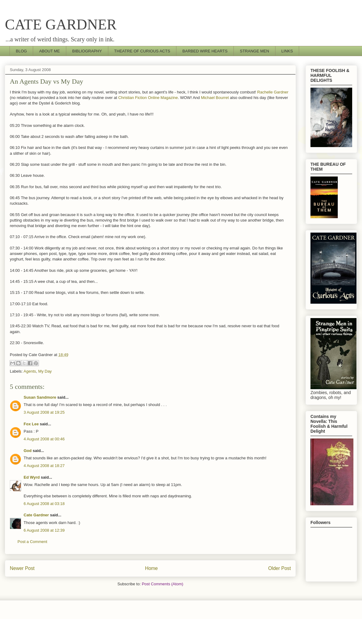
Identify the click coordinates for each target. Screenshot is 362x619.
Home (151, 568)
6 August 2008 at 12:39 (44, 530)
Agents (30, 371)
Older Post (279, 568)
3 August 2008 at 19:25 (44, 412)
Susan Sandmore (40, 397)
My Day (45, 371)
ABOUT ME (49, 51)
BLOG (21, 51)
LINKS (287, 51)
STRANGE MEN (254, 51)
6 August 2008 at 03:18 (44, 503)
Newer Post (22, 568)
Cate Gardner (36, 515)
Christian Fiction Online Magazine (148, 97)
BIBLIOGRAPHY (87, 51)
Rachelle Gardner (272, 92)
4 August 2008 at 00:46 (44, 439)
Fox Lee (31, 424)
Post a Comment (32, 541)
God (28, 450)
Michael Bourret (215, 97)
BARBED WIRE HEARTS (205, 51)
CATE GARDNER (61, 24)
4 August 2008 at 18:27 (44, 465)
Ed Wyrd (32, 477)
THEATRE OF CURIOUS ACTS (142, 51)
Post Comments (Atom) (162, 584)
